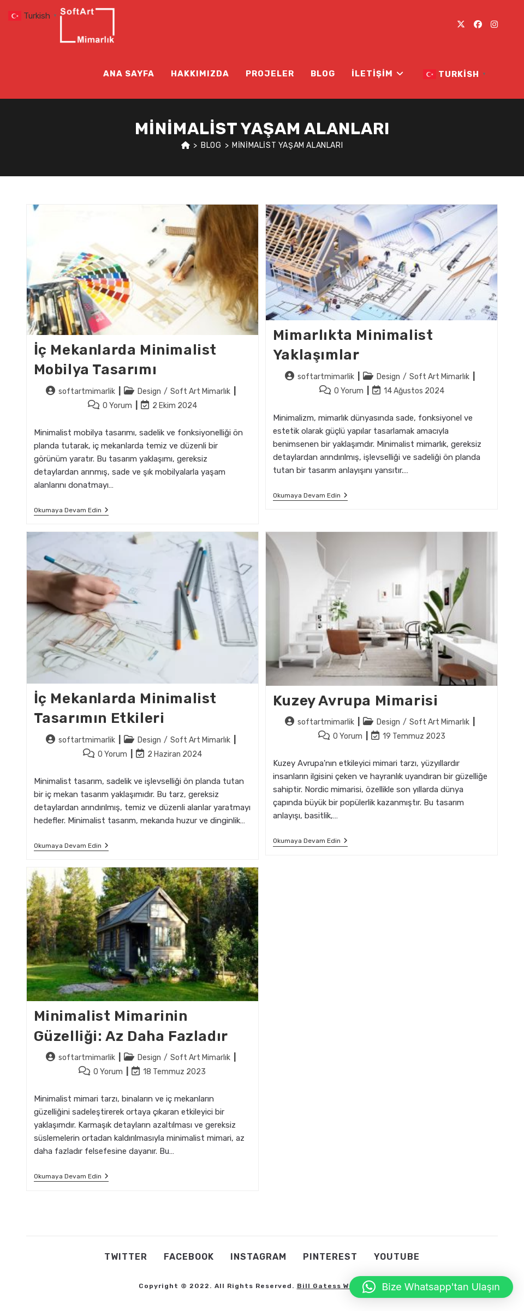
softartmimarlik (86, 391)
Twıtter (125, 1257)
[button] (431, 1287)
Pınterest (330, 1257)
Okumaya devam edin (71, 511)
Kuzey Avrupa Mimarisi (355, 700)
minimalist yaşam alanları (287, 145)
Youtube (397, 1257)
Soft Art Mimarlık (200, 391)
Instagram (258, 1257)
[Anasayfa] (185, 145)
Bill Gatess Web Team (340, 1286)
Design (149, 391)
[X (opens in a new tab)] (460, 24)
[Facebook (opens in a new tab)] (477, 24)
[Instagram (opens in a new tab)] (494, 24)
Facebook (189, 1257)
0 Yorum (117, 405)
